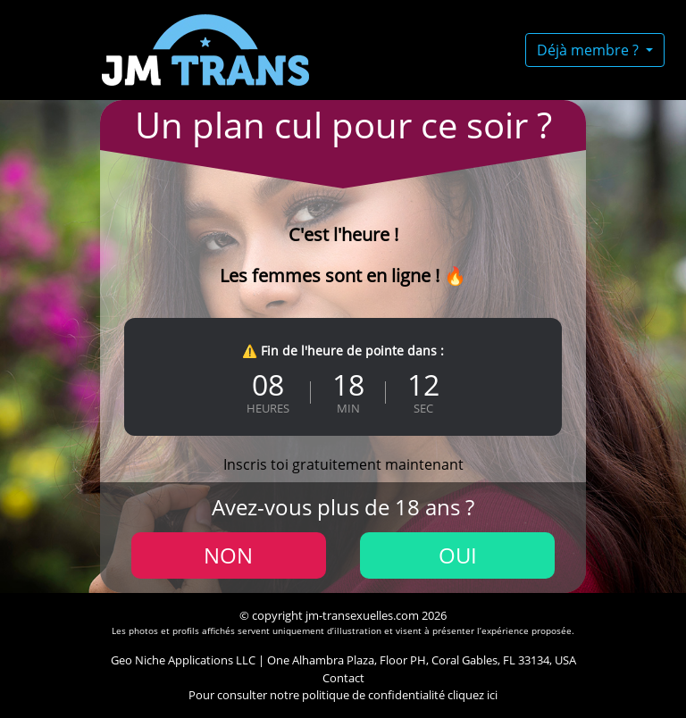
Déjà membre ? (589, 50)
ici (492, 695)
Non (228, 555)
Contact (343, 678)
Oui (458, 555)
